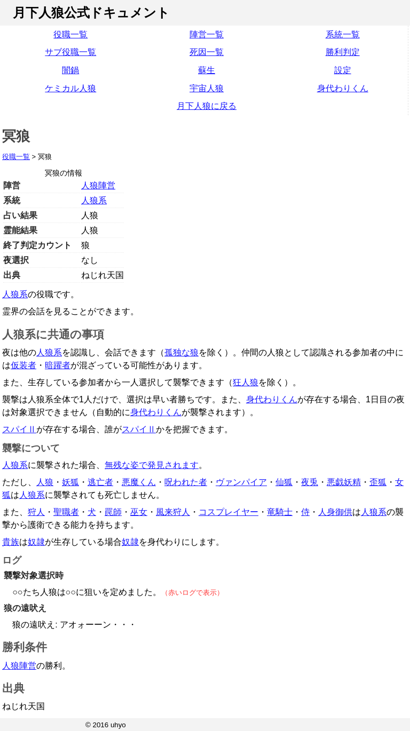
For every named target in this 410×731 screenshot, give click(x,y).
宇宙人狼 (207, 88)
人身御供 (335, 512)
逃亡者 (100, 482)
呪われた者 (185, 482)
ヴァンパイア (241, 482)
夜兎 (309, 482)
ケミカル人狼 (70, 88)
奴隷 (36, 541)
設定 (342, 70)
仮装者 (23, 365)
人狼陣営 (98, 185)
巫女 (138, 512)
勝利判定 (343, 52)
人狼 (44, 482)
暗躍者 (57, 365)
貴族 (10, 541)
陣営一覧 (207, 34)
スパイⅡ (19, 429)
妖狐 (70, 482)
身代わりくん (342, 88)
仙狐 (284, 482)
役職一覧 (70, 34)
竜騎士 (280, 512)
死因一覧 (207, 52)
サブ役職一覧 (70, 52)
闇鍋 (70, 70)
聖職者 (66, 512)
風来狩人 (173, 512)
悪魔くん (139, 482)
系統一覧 (343, 34)
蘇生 (206, 70)
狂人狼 (245, 382)
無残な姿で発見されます (152, 465)
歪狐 (378, 482)
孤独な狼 (181, 352)
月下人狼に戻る (206, 105)
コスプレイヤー (228, 512)
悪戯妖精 (344, 482)
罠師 (113, 512)
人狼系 (94, 200)
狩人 (36, 512)
